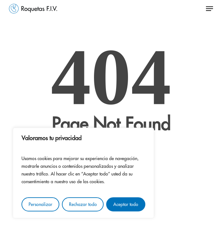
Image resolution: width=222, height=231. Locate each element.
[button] (209, 8)
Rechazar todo (83, 204)
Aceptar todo (125, 204)
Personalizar (40, 204)
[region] (83, 173)
